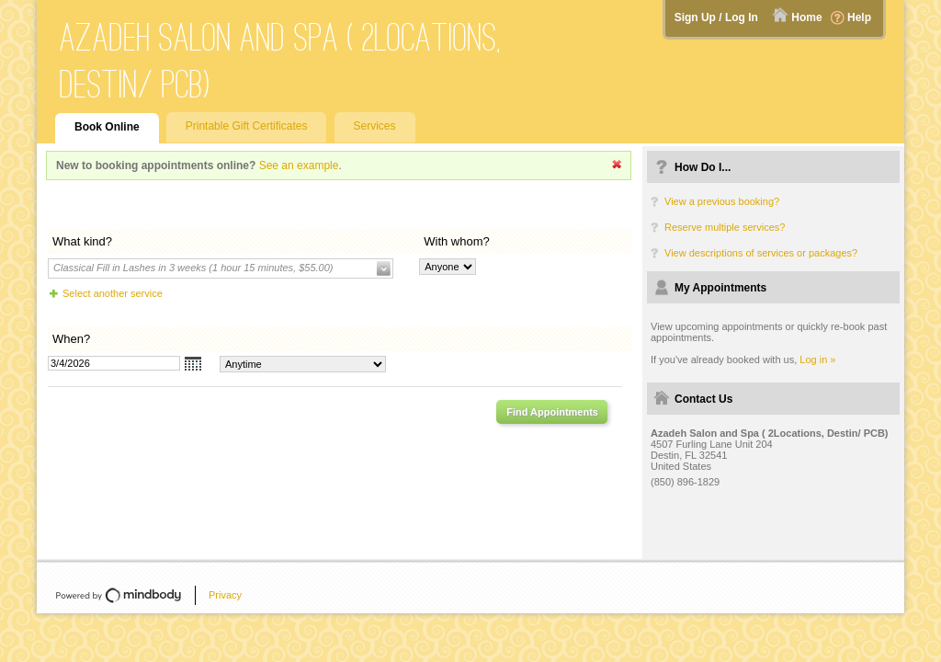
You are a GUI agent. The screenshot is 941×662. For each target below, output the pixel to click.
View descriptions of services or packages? (760, 252)
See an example (299, 165)
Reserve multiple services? (724, 227)
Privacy (225, 594)
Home (806, 17)
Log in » (817, 359)
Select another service (112, 293)
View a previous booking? (721, 201)
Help (859, 17)
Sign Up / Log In (716, 17)
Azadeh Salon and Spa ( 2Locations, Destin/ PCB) (280, 61)
